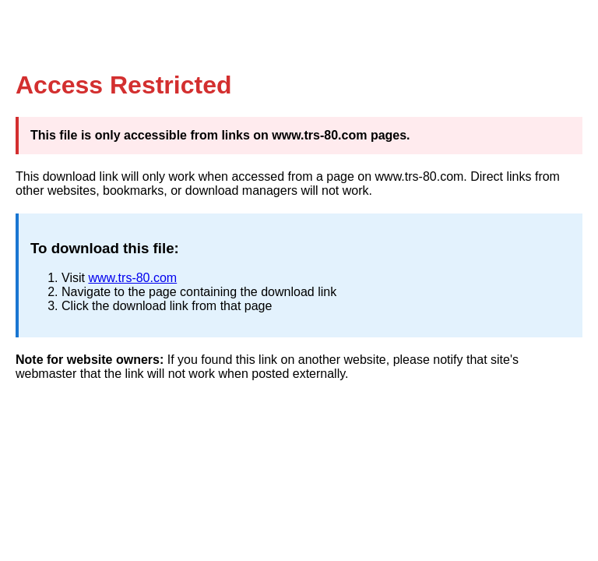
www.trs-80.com (132, 277)
